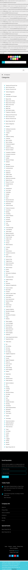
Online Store (8, 341)
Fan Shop (8, 394)
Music (7, 197)
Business (8, 126)
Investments (8, 221)
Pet (6, 344)
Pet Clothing (8, 346)
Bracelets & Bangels (10, 311)
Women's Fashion (9, 149)
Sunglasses (8, 146)
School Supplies (9, 332)
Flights (7, 435)
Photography (8, 356)
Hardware (8, 156)
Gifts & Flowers (9, 267)
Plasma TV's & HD (10, 182)
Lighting (7, 302)
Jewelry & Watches (10, 309)
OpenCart (17, 550)
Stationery (8, 334)
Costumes (8, 138)
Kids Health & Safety (10, 110)
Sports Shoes (9, 256)
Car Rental (8, 431)
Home (6, 546)
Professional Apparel (10, 144)
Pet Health (8, 350)
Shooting (8, 403)
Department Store (9, 339)
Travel (7, 429)
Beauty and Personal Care (11, 85)
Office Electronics (9, 328)
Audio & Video (9, 174)
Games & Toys (9, 259)
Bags (7, 134)
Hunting (7, 400)
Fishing (7, 396)
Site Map (3, 517)
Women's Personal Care (11, 89)
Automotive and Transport (11, 96)
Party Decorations (9, 201)
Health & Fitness (9, 279)
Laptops (7, 158)
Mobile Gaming (9, 264)
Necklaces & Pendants (10, 315)
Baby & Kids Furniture (10, 102)
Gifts (7, 275)
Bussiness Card (9, 325)
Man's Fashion (9, 140)
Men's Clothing (9, 142)
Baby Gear (8, 108)
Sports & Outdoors (10, 383)
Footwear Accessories (10, 252)
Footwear (8, 247)
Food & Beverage (9, 227)
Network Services (9, 424)
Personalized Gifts (10, 277)
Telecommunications (10, 421)
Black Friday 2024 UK (10, 121)
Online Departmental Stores (11, 337)
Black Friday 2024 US (10, 447)
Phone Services (9, 426)
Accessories (8, 130)
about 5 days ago (7, 497)
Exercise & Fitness (10, 392)
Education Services (10, 166)
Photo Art (8, 362)
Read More (14, 569)
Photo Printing (9, 367)
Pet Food (8, 348)
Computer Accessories (10, 154)
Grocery (7, 242)
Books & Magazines (10, 91)
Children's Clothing (10, 136)
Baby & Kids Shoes (10, 104)
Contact (14, 546)
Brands (3, 520)
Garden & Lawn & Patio (11, 293)
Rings (7, 316)
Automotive (8, 94)
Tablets (7, 185)
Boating (7, 386)
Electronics (8, 170)
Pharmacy (8, 283)
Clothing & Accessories (11, 129)
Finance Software (9, 215)
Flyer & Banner (9, 327)
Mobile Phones (9, 180)
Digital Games (9, 261)
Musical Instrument (10, 199)
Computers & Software (10, 152)
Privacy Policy (5, 510)
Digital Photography (10, 360)
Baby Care (8, 106)
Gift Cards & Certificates (11, 273)
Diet (7, 281)
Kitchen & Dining (9, 301)
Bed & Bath (8, 289)
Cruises (7, 433)
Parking (7, 440)
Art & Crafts (8, 190)
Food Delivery (9, 229)
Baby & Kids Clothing (10, 100)
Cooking (7, 240)
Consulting (8, 213)
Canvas (7, 358)
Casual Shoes (9, 251)
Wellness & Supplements (11, 285)
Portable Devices (9, 184)
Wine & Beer (8, 231)
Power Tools (8, 306)
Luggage (8, 438)
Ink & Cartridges (9, 323)
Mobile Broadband (10, 422)
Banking (7, 211)
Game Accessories (10, 263)
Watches (8, 318)
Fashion (8, 132)
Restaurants (8, 203)
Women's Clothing (9, 147)
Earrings (7, 313)
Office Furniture (9, 330)
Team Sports (8, 413)
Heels (7, 254)
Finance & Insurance (10, 208)
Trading (7, 225)
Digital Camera (9, 176)
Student (7, 415)
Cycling (7, 390)
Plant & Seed (8, 304)
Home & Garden (9, 287)
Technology (8, 418)
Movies (7, 196)
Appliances (8, 172)
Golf (7, 398)
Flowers (7, 271)
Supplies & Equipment (10, 353)
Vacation (8, 444)
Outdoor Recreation (10, 401)
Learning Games (9, 168)
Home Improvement (10, 299)
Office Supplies (9, 321)
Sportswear (8, 409)
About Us (4, 507)
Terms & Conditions (6, 512)
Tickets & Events (9, 205)
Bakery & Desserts (10, 233)
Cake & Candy (9, 237)
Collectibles (8, 192)
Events (7, 269)
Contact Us (4, 515)
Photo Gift (8, 365)
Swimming (8, 411)
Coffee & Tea (8, 239)
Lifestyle (7, 194)
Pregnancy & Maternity (10, 112)
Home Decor (8, 297)
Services (8, 376)
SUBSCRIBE (5, 476)
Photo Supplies (9, 369)
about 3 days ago (7, 490)
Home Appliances (9, 295)
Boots (7, 249)
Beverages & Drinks (10, 235)
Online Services (9, 380)
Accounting (8, 210)
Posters (7, 371)
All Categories (7, 74)
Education (8, 164)
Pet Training (8, 351)
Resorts (7, 442)
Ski (7, 384)
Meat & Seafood (9, 244)
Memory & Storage (10, 159)
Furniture (8, 291)
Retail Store (8, 374)
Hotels (7, 436)
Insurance (8, 219)
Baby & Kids (8, 99)
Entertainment (9, 188)
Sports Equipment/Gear (11, 407)
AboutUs (10, 546)
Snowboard (8, 405)
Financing (8, 217)
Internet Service (9, 378)
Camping (8, 388)
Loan (7, 223)
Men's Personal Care (10, 87)
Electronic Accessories (10, 178)
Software (8, 161)
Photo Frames (9, 363)
